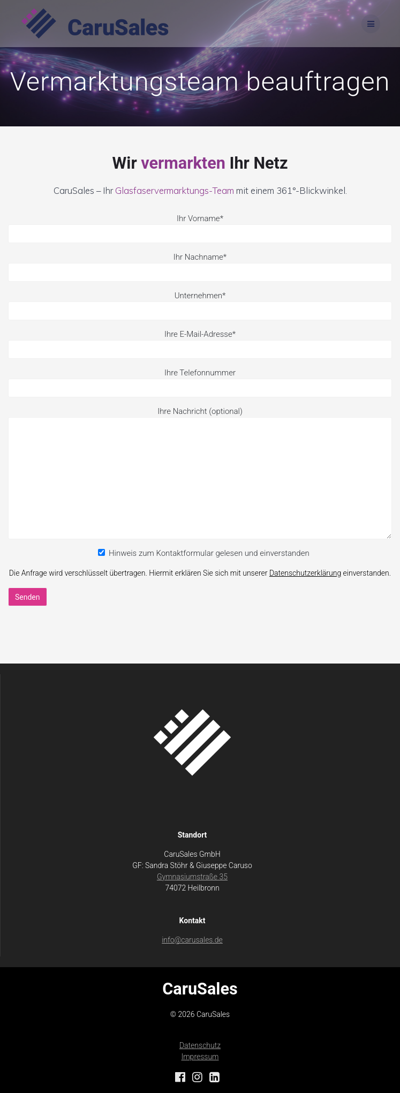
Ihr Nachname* (200, 267)
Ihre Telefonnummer (200, 373)
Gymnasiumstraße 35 (192, 876)
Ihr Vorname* (200, 228)
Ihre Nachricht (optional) (200, 472)
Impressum (199, 1056)
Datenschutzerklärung (305, 573)
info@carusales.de (192, 940)
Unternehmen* (200, 305)
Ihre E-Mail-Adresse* (200, 344)
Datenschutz (200, 1045)
